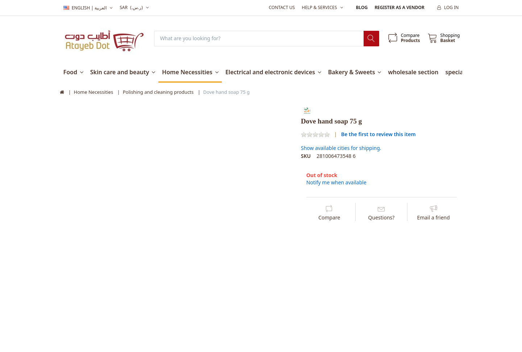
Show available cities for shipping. (341, 148)
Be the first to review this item (378, 134)
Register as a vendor (399, 7)
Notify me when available (336, 182)
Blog (362, 7)
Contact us (282, 7)
